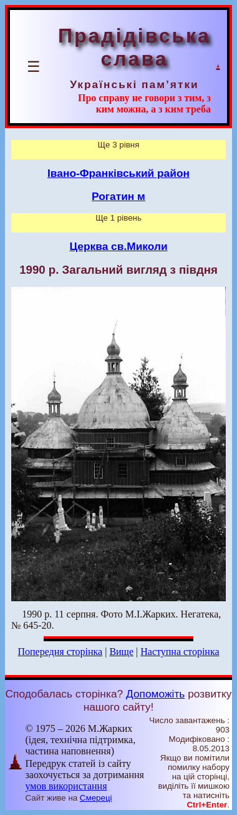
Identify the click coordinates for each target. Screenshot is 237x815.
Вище (121, 651)
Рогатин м (118, 196)
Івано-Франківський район (118, 173)
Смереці (96, 797)
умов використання (66, 786)
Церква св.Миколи (118, 246)
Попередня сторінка (59, 651)
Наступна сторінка (179, 651)
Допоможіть (155, 694)
